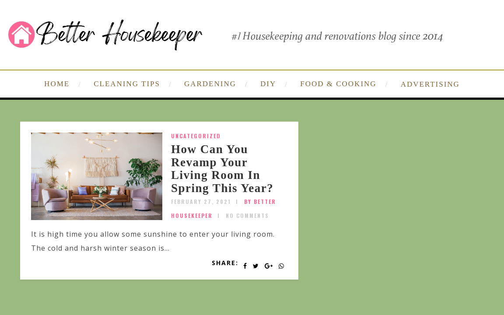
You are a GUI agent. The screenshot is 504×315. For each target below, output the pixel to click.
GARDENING (210, 84)
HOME (57, 84)
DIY (268, 84)
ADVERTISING (430, 84)
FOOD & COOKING (338, 84)
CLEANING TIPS (127, 84)
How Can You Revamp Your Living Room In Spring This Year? (222, 169)
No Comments (247, 215)
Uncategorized (196, 136)
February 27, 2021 (201, 201)
